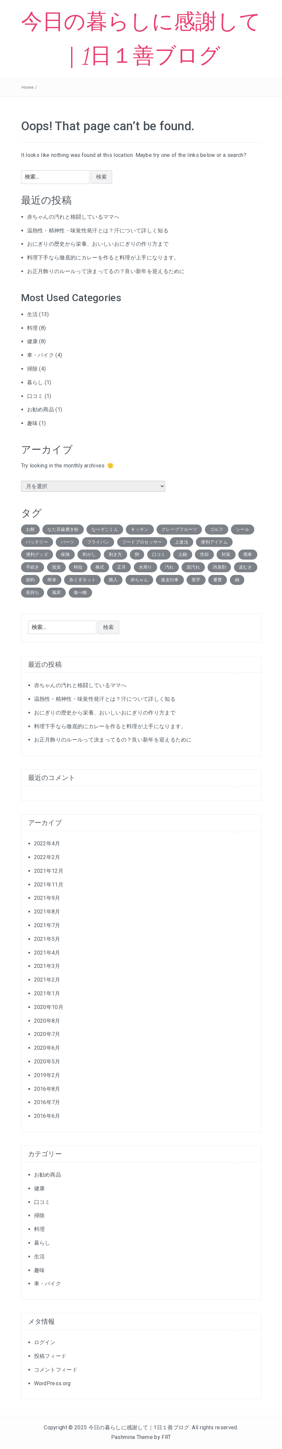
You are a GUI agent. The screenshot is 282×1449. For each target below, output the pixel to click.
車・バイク (40, 355)
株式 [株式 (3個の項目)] (99, 567)
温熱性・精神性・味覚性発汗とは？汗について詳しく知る (98, 230)
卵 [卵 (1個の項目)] (137, 554)
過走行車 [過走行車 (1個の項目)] (170, 579)
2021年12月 (49, 871)
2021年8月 (47, 911)
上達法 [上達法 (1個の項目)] (181, 542)
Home (28, 87)
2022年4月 (47, 843)
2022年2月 (47, 857)
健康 (32, 341)
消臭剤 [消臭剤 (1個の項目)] (219, 567)
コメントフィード (56, 1370)
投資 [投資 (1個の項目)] (56, 567)
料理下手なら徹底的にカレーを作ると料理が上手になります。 (103, 257)
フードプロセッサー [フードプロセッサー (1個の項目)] (142, 542)
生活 (32, 314)
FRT (166, 1437)
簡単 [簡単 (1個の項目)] (51, 579)
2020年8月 (47, 1021)
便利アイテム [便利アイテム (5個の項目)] (214, 542)
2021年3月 (47, 966)
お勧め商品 (40, 409)
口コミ (35, 396)
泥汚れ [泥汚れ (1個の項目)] (193, 567)
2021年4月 (47, 953)
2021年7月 (47, 925)
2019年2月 (47, 1075)
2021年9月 (47, 898)
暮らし (35, 382)
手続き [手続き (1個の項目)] (32, 567)
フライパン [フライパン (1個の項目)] (98, 542)
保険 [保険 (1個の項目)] (65, 554)
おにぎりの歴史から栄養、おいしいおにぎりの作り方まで (98, 244)
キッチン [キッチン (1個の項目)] (140, 529)
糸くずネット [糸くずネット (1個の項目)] (82, 579)
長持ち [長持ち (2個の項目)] (32, 592)
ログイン (45, 1342)
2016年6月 (47, 1116)
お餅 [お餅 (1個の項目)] (30, 529)
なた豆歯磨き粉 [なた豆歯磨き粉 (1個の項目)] (62, 529)
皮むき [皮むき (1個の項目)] (245, 567)
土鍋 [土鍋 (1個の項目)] (182, 554)
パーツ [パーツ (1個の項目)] (67, 542)
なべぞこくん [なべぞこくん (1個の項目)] (104, 529)
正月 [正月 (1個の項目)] (121, 567)
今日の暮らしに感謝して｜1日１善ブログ (139, 1427)
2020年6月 (47, 1048)
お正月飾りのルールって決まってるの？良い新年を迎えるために (106, 271)
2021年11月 (49, 884)
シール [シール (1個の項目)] (242, 529)
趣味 (32, 423)
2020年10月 (49, 1007)
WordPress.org (52, 1383)
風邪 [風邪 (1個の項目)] (56, 592)
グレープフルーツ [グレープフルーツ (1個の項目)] (179, 529)
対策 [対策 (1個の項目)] (226, 554)
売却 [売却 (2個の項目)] (204, 554)
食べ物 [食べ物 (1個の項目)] (80, 592)
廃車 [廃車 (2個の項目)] (247, 554)
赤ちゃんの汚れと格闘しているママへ (73, 217)
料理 (32, 328)
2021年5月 (47, 939)
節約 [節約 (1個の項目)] (30, 579)
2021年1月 (47, 993)
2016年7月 (47, 1102)
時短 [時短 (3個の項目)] (78, 567)
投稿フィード (50, 1356)
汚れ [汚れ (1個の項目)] (169, 567)
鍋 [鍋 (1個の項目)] (237, 579)
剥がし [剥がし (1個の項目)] (89, 554)
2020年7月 (47, 1034)
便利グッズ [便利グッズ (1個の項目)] (37, 554)
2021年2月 (47, 980)
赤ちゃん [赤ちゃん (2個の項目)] (139, 579)
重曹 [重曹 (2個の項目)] (217, 579)
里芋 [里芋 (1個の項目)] (196, 579)
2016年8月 (47, 1089)
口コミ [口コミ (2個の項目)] (159, 554)
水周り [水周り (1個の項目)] (145, 567)
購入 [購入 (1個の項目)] (113, 579)
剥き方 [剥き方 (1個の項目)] (115, 554)
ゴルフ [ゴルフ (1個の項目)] (216, 529)
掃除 (32, 369)
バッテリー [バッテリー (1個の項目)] (37, 542)
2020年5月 (47, 1061)
